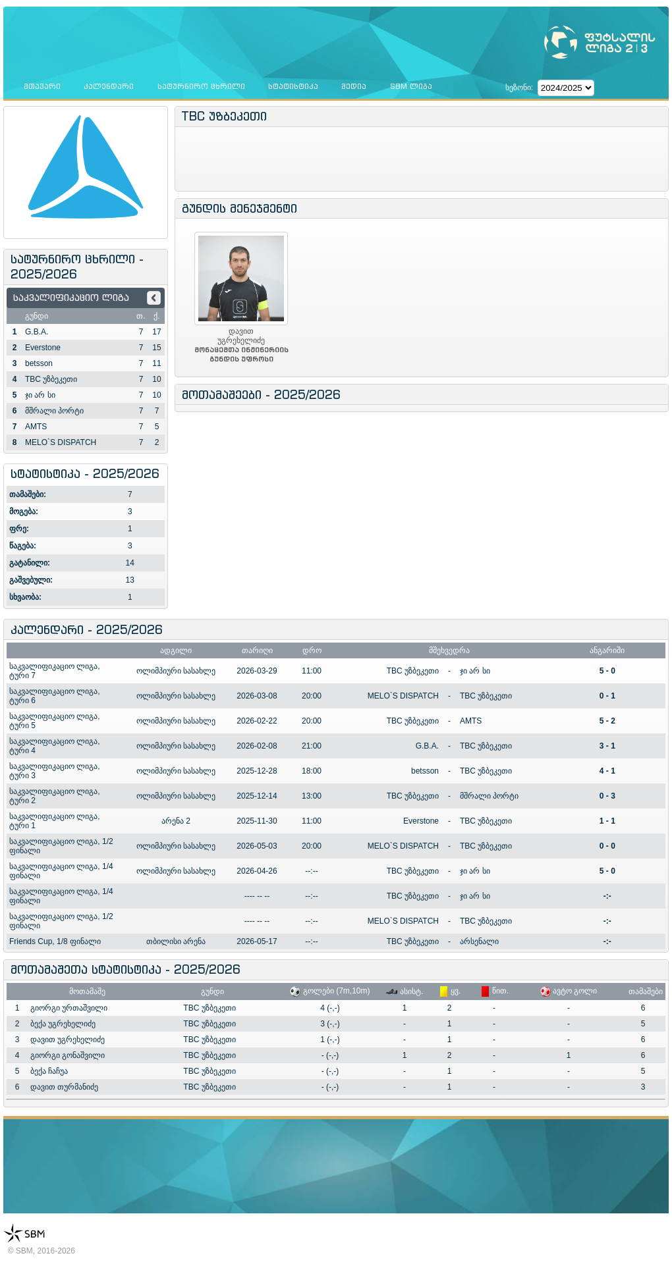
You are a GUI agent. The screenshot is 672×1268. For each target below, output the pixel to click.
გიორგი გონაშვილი (67, 1055)
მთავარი (42, 86)
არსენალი (479, 941)
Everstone (43, 347)
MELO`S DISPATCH (60, 442)
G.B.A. (36, 331)
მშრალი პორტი (54, 410)
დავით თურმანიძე (64, 1087)
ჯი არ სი (40, 395)
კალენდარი (109, 86)
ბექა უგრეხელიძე (63, 1023)
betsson (39, 363)
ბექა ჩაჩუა (49, 1071)
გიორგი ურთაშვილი (68, 1008)
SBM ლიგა (411, 86)
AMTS (36, 426)
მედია (353, 86)
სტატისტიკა (293, 86)
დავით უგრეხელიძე (67, 1039)
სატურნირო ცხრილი (201, 86)
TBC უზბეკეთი (51, 379)
